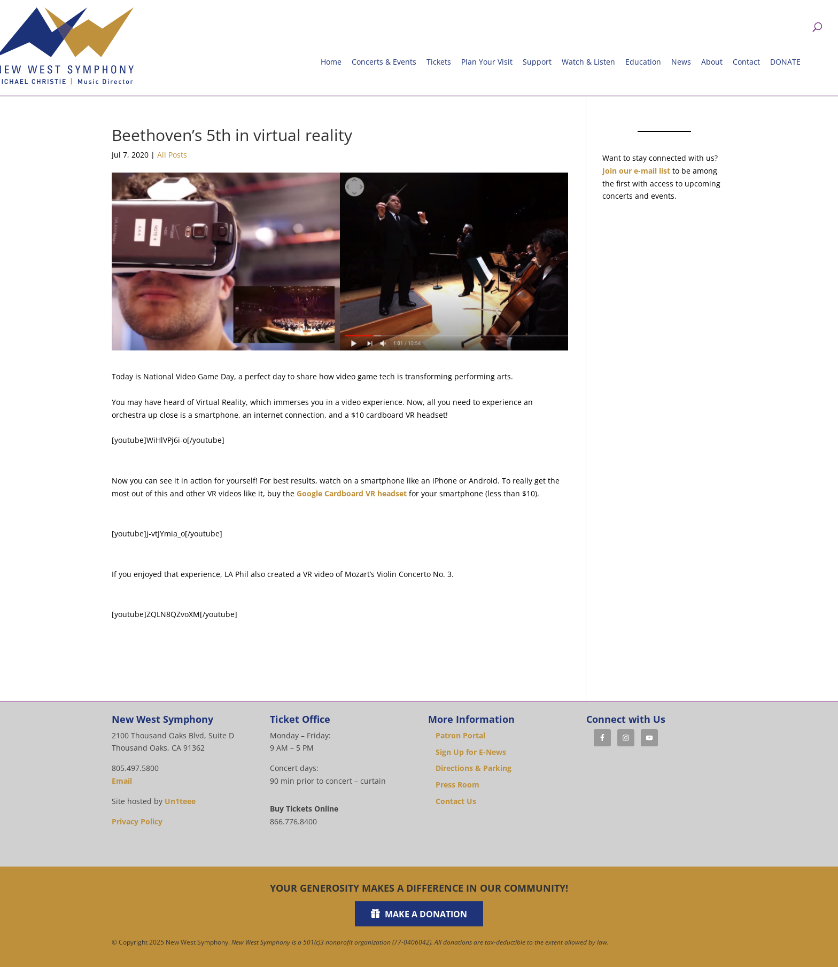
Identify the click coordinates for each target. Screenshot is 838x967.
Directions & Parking (473, 768)
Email (122, 781)
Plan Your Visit (487, 62)
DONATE (785, 62)
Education (643, 62)
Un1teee (180, 801)
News (681, 62)
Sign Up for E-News (471, 752)
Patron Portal (460, 735)
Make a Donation (426, 914)
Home (331, 62)
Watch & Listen (588, 62)
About (712, 62)
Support (537, 62)
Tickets (438, 62)
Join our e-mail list (636, 171)
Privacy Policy (137, 821)
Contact (746, 62)
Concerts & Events (384, 62)
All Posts (172, 155)
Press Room (457, 784)
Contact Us (456, 801)
